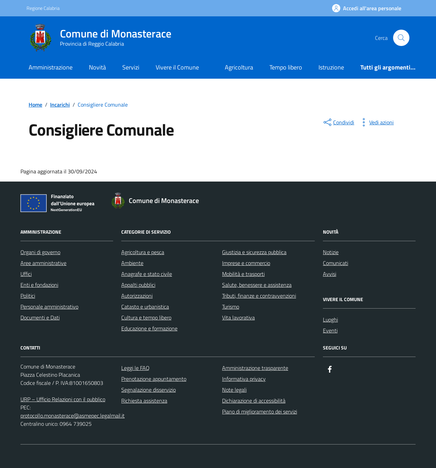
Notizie (331, 252)
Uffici (26, 274)
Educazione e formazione (149, 328)
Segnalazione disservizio (148, 390)
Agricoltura (239, 67)
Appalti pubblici (138, 285)
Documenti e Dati (40, 317)
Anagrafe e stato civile (146, 274)
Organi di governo (40, 252)
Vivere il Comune (177, 67)
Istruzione (331, 67)
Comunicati (335, 263)
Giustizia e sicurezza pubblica (254, 252)
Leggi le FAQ (135, 368)
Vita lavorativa (238, 317)
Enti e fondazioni (39, 285)
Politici (27, 296)
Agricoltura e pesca (142, 252)
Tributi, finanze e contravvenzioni (259, 296)
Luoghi (330, 319)
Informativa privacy (244, 379)
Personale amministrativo (49, 306)
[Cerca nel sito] (401, 38)
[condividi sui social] (338, 122)
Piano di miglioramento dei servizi (259, 411)
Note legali (234, 390)
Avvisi (329, 274)
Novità (97, 67)
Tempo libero (285, 67)
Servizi (130, 67)
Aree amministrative (43, 263)
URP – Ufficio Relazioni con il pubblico (62, 399)
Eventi (330, 330)
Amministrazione (51, 67)
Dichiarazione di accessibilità (253, 400)
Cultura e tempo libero (146, 317)
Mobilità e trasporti (243, 274)
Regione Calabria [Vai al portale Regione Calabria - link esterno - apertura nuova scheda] (43, 8)
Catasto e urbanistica (145, 306)
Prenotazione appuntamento (153, 379)
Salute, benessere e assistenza (257, 285)
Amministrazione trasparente (255, 368)
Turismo (230, 306)
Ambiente (132, 263)
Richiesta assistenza (144, 400)
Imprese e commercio (246, 263)
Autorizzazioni (137, 296)
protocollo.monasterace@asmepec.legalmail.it (72, 415)
